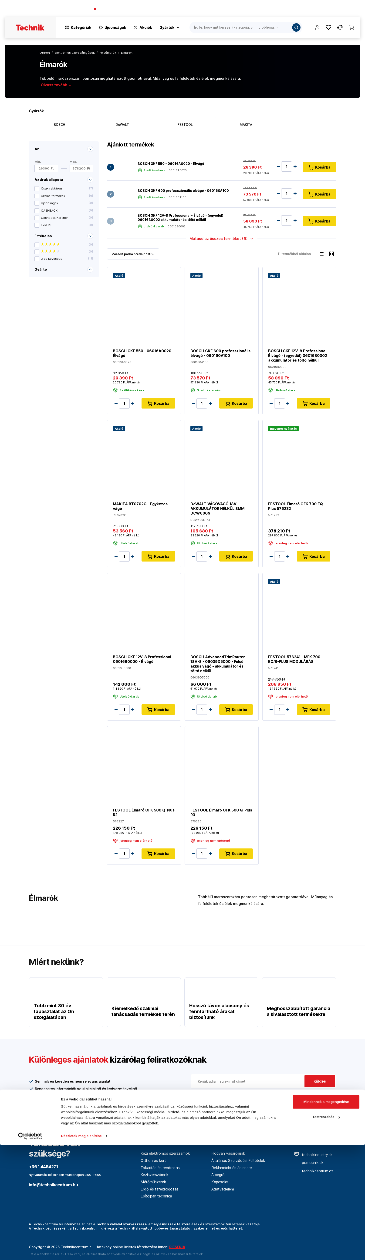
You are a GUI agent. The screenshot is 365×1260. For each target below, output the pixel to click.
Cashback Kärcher (67, 218)
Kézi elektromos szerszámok (165, 1153)
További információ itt (215, 1101)
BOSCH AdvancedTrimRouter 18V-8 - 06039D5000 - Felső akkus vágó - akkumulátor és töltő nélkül (217, 664)
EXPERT (67, 225)
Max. (73, 161)
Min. (37, 161)
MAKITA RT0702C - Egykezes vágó (140, 506)
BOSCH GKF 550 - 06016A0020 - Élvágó (171, 163)
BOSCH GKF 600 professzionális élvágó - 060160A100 (183, 190)
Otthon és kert (153, 1160)
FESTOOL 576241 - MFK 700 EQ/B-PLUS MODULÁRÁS (294, 659)
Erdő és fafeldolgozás (160, 1189)
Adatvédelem (222, 1189)
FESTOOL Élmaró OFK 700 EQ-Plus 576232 (296, 506)
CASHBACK (67, 210)
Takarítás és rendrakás (160, 1167)
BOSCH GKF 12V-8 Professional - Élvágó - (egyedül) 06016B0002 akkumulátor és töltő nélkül (180, 217)
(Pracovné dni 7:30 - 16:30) (147, 9)
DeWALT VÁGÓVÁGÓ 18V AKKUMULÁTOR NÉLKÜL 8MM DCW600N (217, 508)
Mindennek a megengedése (326, 1217)
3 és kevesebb (67, 258)
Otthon (45, 52)
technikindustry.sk (313, 1154)
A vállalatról (293, 9)
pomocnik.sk (309, 1162)
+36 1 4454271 (111, 9)
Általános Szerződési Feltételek (238, 1160)
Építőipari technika (156, 1196)
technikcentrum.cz (313, 1171)
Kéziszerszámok (155, 1174)
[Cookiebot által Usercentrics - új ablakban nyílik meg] (30, 1250)
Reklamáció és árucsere (231, 1167)
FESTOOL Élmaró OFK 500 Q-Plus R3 (221, 812)
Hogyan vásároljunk (228, 1153)
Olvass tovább (56, 85)
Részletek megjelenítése (81, 1251)
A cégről (218, 1174)
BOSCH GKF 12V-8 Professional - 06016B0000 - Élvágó (143, 659)
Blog (313, 9)
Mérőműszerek (153, 1182)
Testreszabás (326, 1232)
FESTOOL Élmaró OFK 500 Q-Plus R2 (144, 812)
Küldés (320, 1081)
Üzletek (330, 9)
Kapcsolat (351, 9)
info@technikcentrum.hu (53, 1184)
